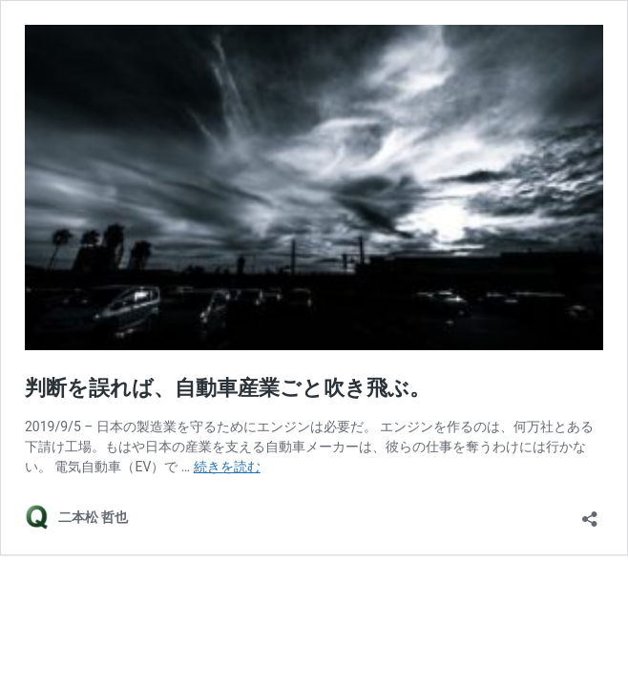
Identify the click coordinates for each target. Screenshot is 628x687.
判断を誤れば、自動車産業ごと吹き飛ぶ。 (227, 388)
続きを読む (227, 466)
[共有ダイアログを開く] (589, 513)
